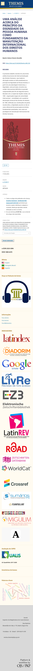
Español (7, 268)
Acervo (9, 13)
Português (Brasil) (10, 265)
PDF (6, 165)
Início (4, 13)
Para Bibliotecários (6, 323)
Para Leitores (5, 318)
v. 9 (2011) (16, 13)
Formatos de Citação (9, 233)
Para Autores (5, 320)
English (7, 263)
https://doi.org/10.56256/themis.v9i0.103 (18, 63)
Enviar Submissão (8, 240)
